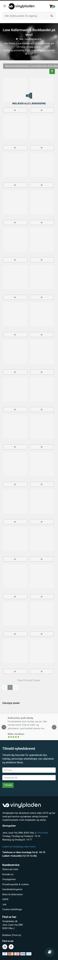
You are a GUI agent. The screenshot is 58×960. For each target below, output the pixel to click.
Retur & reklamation (12, 894)
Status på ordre (10, 869)
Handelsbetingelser (12, 889)
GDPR (5, 899)
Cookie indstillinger (12, 909)
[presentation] (4, 727)
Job (4, 904)
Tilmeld (8, 785)
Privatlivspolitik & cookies (15, 884)
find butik (43, 832)
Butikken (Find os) (11, 935)
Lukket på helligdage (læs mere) (19, 846)
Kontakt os (7, 874)
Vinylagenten (9, 879)
